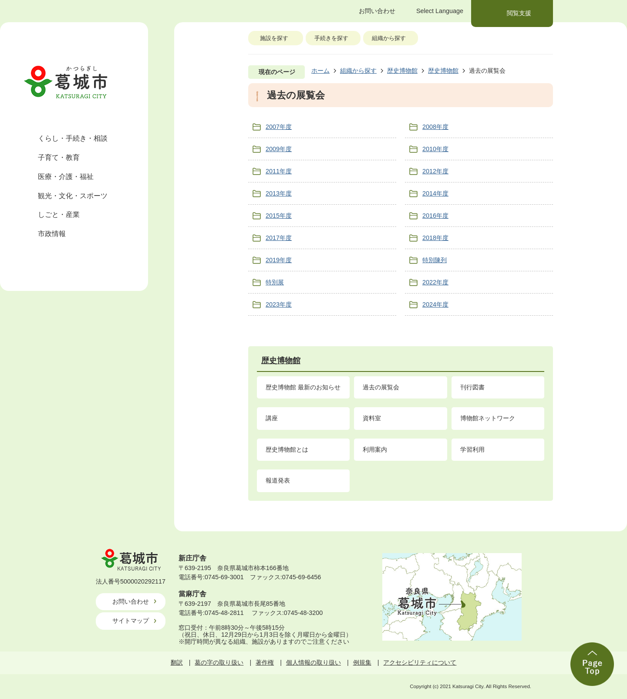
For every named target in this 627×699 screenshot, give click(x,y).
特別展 (275, 282)
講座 (272, 418)
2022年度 (435, 282)
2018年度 (435, 237)
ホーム (320, 70)
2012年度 (435, 171)
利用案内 (375, 449)
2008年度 (435, 126)
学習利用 (472, 449)
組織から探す (389, 38)
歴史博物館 (402, 70)
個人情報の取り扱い (313, 662)
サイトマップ (130, 620)
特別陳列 (434, 260)
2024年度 (435, 304)
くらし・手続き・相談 (73, 138)
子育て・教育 (59, 157)
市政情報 (52, 233)
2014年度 (435, 193)
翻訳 (177, 662)
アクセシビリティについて (419, 662)
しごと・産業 (59, 214)
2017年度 (279, 237)
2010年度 (435, 148)
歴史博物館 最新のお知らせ (303, 387)
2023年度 (279, 304)
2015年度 (279, 215)
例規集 (362, 662)
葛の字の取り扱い (219, 662)
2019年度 (279, 260)
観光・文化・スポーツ (73, 195)
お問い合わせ (130, 601)
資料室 (372, 418)
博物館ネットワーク (487, 418)
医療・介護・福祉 (66, 176)
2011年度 (279, 171)
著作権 (265, 662)
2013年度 (279, 193)
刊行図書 (472, 387)
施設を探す (274, 38)
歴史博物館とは (287, 449)
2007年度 (279, 126)
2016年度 (435, 215)
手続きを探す (331, 38)
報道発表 (278, 480)
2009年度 (279, 148)
